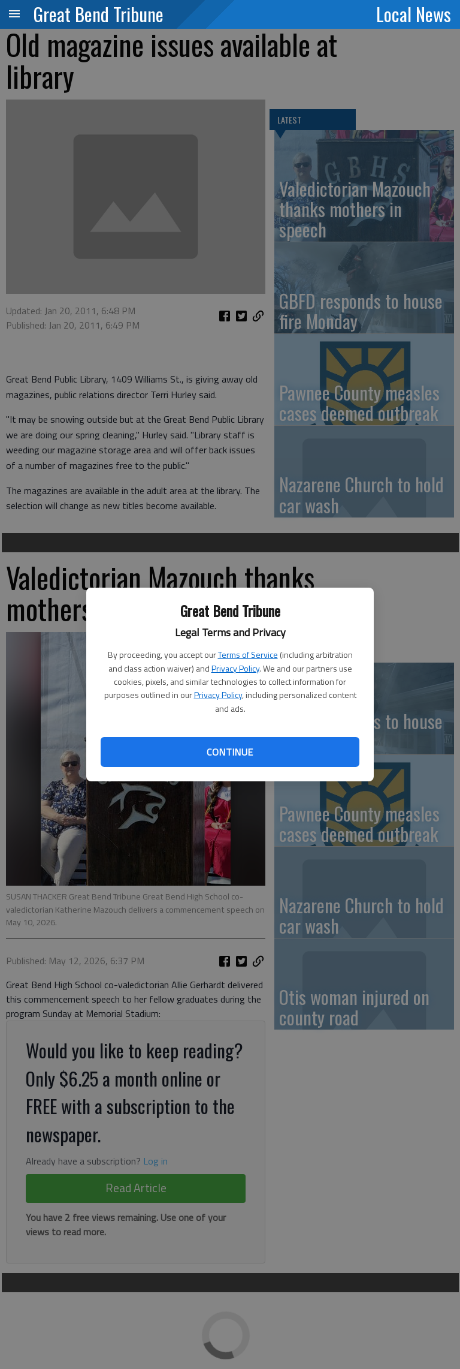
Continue (230, 752)
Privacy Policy (235, 668)
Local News (413, 14)
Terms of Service (248, 654)
